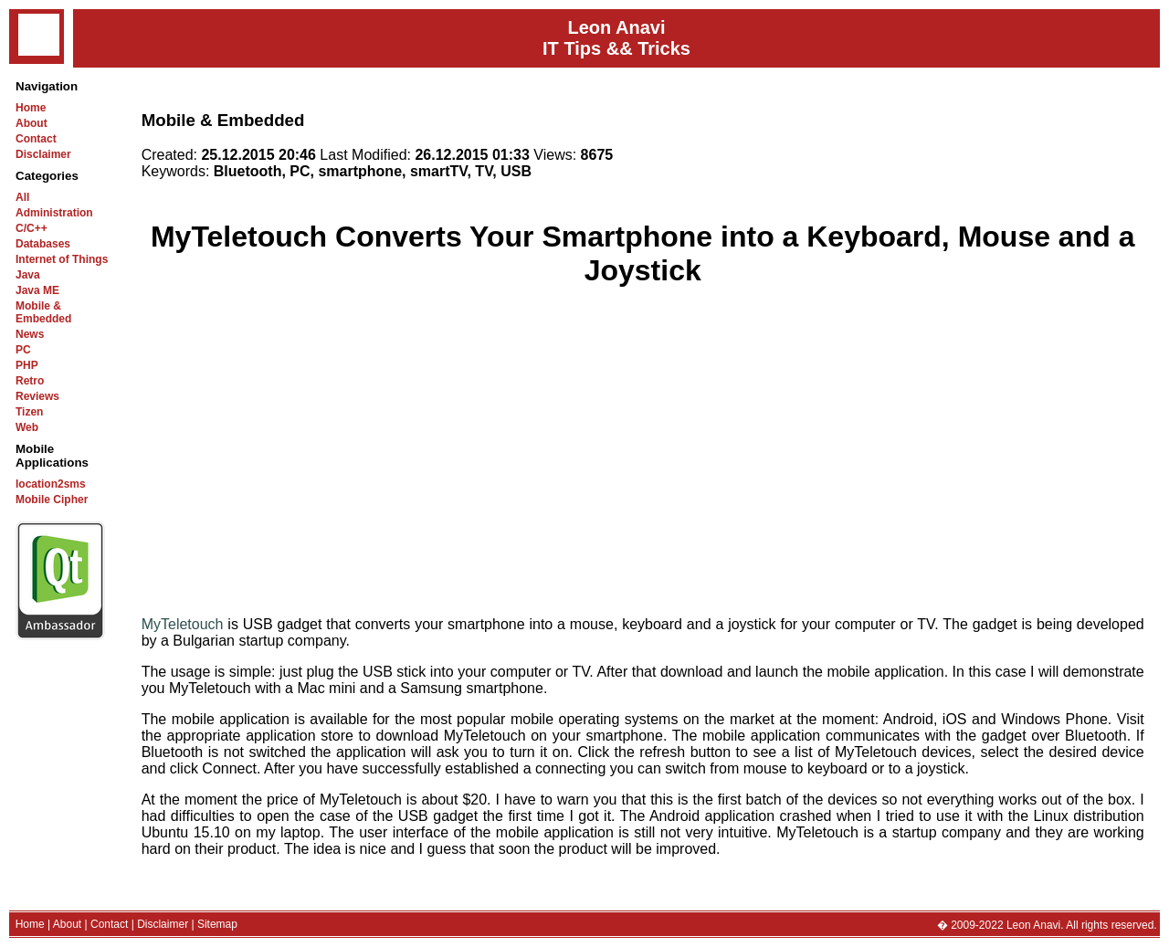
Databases (43, 243)
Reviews (37, 396)
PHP (27, 365)
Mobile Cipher (52, 499)
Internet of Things (62, 259)
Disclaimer (43, 154)
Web (27, 427)
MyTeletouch (183, 624)
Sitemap (217, 924)
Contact (36, 138)
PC (23, 349)
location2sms (51, 484)
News (30, 334)
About (31, 123)
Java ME (37, 290)
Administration (54, 212)
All (22, 197)
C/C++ (31, 228)
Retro (30, 380)
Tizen (29, 411)
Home (31, 107)
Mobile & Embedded (43, 312)
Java (28, 274)
